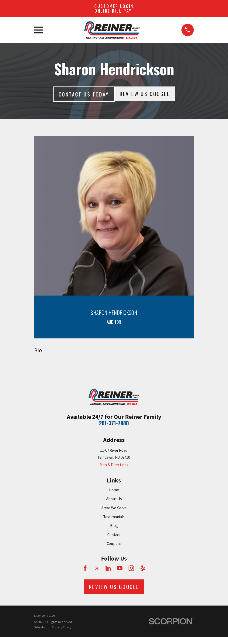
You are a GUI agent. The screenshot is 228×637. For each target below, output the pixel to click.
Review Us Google (145, 93)
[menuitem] (40, 627)
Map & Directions (114, 464)
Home (114, 489)
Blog (114, 525)
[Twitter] (97, 568)
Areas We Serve (114, 507)
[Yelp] (143, 568)
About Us (114, 498)
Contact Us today (84, 94)
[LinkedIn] (108, 568)
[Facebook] (85, 568)
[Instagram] (131, 568)
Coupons (114, 543)
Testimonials (114, 516)
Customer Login (114, 8)
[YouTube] (120, 568)
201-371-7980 (114, 423)
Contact (114, 534)
